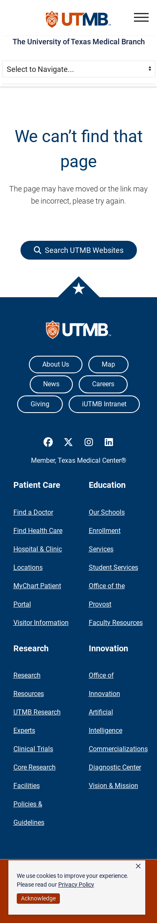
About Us (55, 364)
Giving (40, 404)
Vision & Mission (113, 786)
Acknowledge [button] (38, 898)
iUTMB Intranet (104, 404)
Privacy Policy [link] (76, 884)
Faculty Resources (116, 623)
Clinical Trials (33, 749)
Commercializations (118, 749)
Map (108, 364)
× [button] (138, 866)
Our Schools (107, 512)
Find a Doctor (33, 512)
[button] (141, 17)
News (51, 384)
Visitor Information (41, 623)
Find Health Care (37, 531)
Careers (103, 384)
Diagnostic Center (115, 767)
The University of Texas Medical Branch (79, 41)
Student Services (113, 567)
